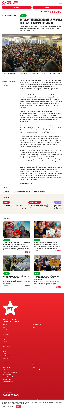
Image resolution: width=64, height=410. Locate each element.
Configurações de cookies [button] (8, 406)
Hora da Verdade (35, 202)
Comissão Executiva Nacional (9, 376)
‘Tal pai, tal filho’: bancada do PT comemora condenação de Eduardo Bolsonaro (16, 243)
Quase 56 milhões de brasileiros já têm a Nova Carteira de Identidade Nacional (46, 243)
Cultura (4, 348)
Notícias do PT (6, 358)
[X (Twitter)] (54, 12)
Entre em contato (36, 369)
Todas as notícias (9, 15)
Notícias (5, 324)
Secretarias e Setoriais (8, 381)
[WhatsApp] (58, 12)
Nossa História (6, 365)
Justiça (4, 353)
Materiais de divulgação (11, 321)
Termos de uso (6, 399)
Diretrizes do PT (36, 324)
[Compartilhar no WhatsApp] (6, 85)
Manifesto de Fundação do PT (10, 372)
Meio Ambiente (6, 355)
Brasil (6, 240)
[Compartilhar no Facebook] (2, 85)
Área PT (16, 7)
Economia (5, 330)
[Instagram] (52, 12)
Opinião (4, 351)
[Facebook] (50, 12)
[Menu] (60, 2)
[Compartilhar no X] (28, 252)
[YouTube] (56, 12)
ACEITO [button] (18, 406)
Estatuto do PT (6, 367)
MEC (13, 191)
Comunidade (35, 362)
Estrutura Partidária (7, 374)
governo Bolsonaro (47, 86)
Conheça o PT (6, 362)
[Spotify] (60, 12)
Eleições (5, 341)
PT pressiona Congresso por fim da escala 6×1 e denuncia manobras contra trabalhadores (46, 277)
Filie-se (47, 7)
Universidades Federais (39, 191)
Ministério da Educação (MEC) (45, 80)
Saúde (4, 337)
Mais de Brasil (6, 219)
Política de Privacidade (48, 402)
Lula (4, 327)
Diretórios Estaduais (7, 383)
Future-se (30, 80)
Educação (6, 191)
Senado (6, 202)
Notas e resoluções (9, 319)
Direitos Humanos (7, 346)
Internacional (6, 334)
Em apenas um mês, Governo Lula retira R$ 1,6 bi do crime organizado (16, 276)
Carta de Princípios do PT (9, 369)
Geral (33, 327)
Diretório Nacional (7, 379)
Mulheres (58, 202)
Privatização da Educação (23, 191)
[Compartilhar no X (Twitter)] (4, 85)
